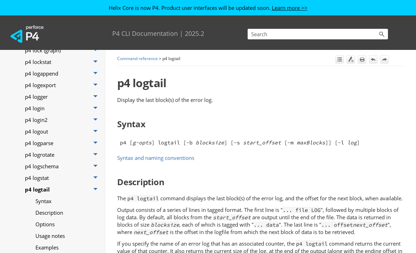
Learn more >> (290, 7)
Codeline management (57, 60)
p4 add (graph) (63, 136)
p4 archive (63, 183)
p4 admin (63, 148)
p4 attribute (63, 194)
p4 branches (63, 229)
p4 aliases (63, 160)
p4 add (63, 125)
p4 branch (63, 217)
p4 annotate (63, 171)
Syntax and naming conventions (155, 157)
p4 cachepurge (63, 241)
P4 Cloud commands (63, 113)
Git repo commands (63, 102)
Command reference (57, 76)
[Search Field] (318, 34)
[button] (381, 34)
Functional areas (45, 89)
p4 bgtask (63, 206)
